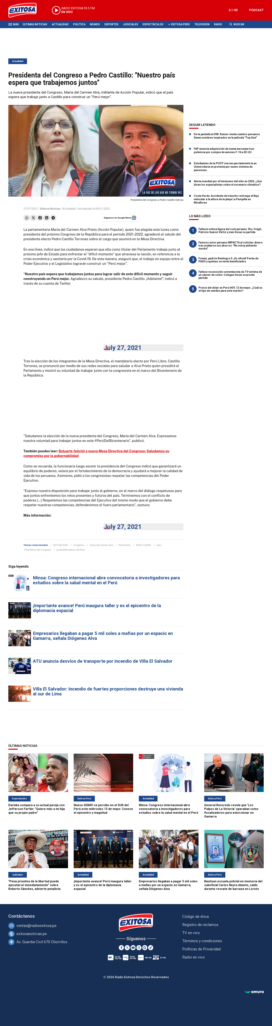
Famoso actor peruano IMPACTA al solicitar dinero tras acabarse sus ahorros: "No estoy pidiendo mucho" (231, 245)
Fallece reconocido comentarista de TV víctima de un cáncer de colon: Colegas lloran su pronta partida (230, 274)
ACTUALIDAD (60, 545)
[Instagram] (138, 947)
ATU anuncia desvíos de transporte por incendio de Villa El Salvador (102, 661)
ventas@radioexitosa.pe (36, 925)
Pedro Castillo (143, 545)
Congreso (78, 545)
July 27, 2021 (123, 347)
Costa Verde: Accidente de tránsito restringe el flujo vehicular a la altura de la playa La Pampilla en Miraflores (226, 199)
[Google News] (144, 947)
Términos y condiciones (202, 941)
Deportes (111, 24)
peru (158, 545)
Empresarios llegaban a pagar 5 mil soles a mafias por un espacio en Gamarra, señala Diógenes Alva (103, 636)
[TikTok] (150, 947)
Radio (218, 24)
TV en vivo (191, 933)
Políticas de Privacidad (201, 949)
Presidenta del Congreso (37, 549)
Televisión (201, 24)
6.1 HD (233, 10)
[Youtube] (133, 947)
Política (79, 24)
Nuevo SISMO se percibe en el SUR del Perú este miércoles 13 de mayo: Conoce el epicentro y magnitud (103, 808)
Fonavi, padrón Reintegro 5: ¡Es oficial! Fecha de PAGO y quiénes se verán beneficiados (228, 260)
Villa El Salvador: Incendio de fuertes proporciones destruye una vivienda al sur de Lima (108, 691)
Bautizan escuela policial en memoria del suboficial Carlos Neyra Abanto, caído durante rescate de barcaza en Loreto (233, 885)
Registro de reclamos (200, 924)
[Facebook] (121, 947)
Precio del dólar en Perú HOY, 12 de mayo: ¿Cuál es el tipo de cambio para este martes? (230, 289)
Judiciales (130, 24)
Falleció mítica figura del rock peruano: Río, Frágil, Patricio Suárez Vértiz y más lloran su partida (230, 231)
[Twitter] (127, 947)
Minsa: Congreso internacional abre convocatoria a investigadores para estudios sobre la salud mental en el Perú (106, 580)
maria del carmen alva (101, 545)
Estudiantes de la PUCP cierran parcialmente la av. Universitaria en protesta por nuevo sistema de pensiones (225, 167)
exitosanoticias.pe (31, 933)
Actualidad (60, 24)
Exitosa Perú (180, 24)
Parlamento (124, 545)
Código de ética (195, 916)
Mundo (95, 24)
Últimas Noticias (35, 24)
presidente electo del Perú (70, 549)
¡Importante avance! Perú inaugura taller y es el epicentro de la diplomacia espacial (97, 608)
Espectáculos (153, 24)
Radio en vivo (193, 957)
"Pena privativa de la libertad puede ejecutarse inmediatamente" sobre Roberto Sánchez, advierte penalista (34, 885)
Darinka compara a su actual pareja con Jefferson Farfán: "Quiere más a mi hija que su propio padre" (36, 808)
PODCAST (256, 10)
